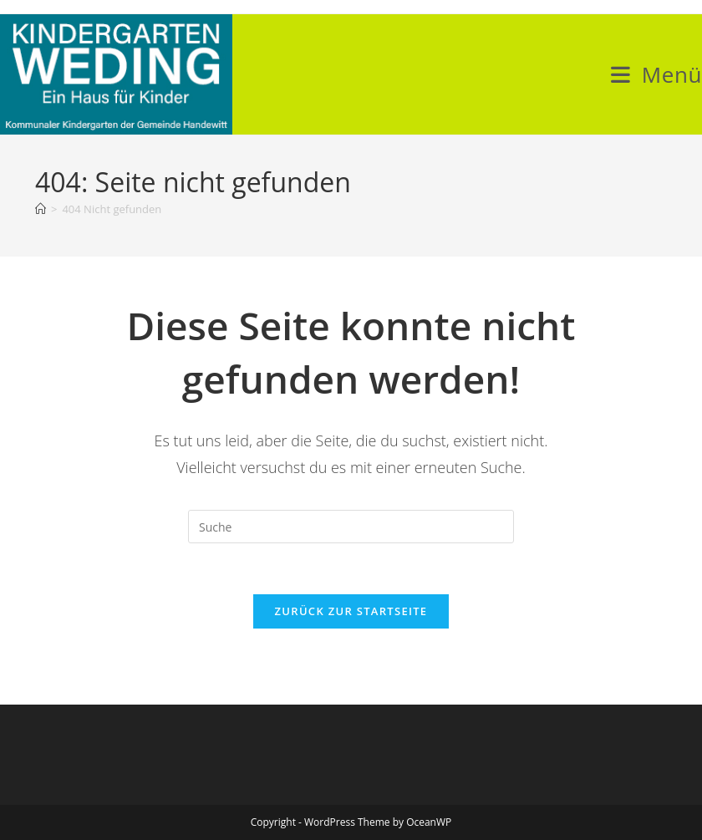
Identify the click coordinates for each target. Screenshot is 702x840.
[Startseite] (40, 208)
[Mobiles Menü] (656, 74)
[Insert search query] (351, 526)
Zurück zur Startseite (351, 611)
